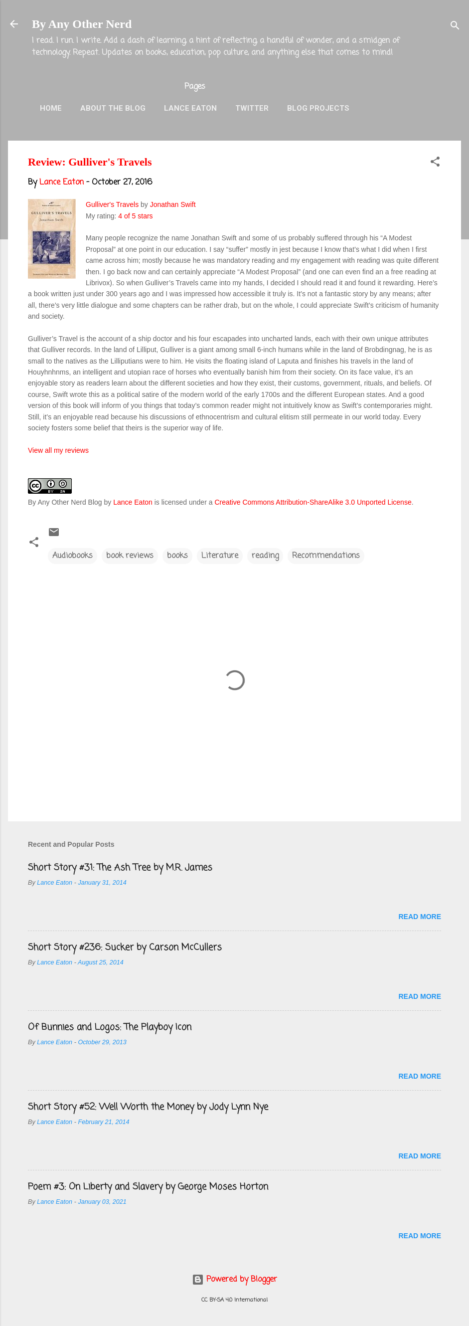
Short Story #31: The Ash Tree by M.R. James (120, 868)
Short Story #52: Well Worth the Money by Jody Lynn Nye (148, 1107)
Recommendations (326, 556)
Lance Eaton (190, 108)
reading (265, 556)
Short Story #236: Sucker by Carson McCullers (125, 947)
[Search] (455, 27)
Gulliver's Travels (112, 204)
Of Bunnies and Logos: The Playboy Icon (109, 1027)
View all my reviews (58, 450)
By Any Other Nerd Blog (65, 502)
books (177, 556)
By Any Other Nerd (82, 23)
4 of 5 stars (135, 216)
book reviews (130, 556)
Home (51, 108)
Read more (419, 917)
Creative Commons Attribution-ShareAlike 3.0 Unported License (312, 502)
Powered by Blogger (234, 1280)
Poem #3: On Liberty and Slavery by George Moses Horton (148, 1187)
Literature (219, 556)
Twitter (252, 108)
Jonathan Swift (173, 204)
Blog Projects (318, 108)
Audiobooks (72, 556)
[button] (435, 164)
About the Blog (113, 108)
